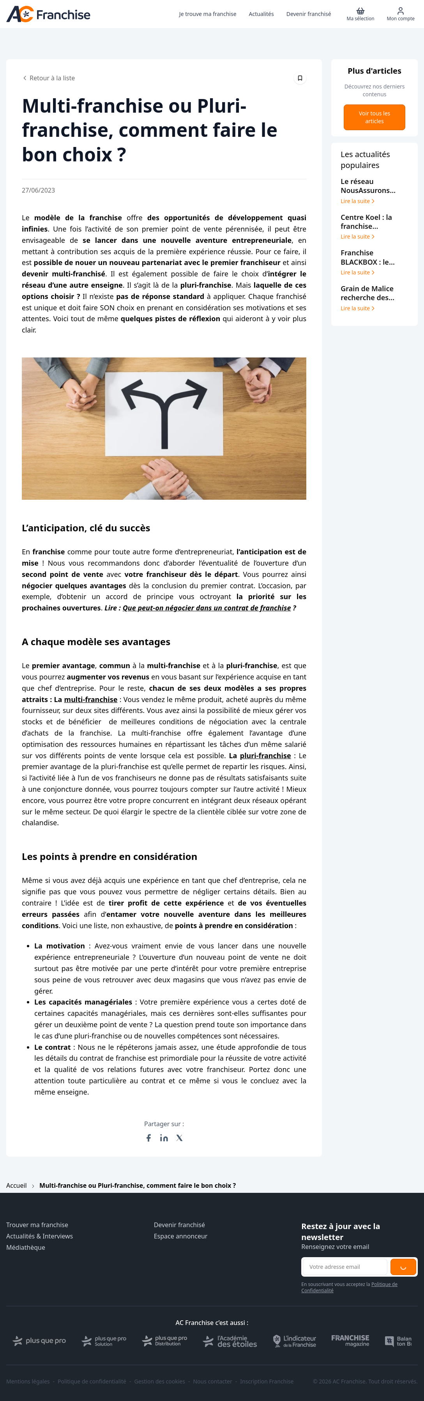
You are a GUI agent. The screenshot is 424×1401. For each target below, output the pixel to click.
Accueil (16, 1185)
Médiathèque (25, 1248)
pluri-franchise (265, 755)
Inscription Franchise (266, 1381)
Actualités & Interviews (39, 1236)
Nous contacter (212, 1381)
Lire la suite (358, 201)
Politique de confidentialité (92, 1381)
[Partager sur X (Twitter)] (179, 1138)
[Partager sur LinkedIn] (164, 1138)
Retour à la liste (48, 78)
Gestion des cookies (159, 1381)
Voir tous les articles (374, 117)
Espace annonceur (181, 1236)
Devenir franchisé (179, 1225)
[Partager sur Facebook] (148, 1138)
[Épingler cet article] (300, 78)
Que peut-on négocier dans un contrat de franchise (207, 607)
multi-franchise (91, 699)
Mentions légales (28, 1381)
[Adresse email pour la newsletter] (345, 1267)
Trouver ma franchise (37, 1225)
